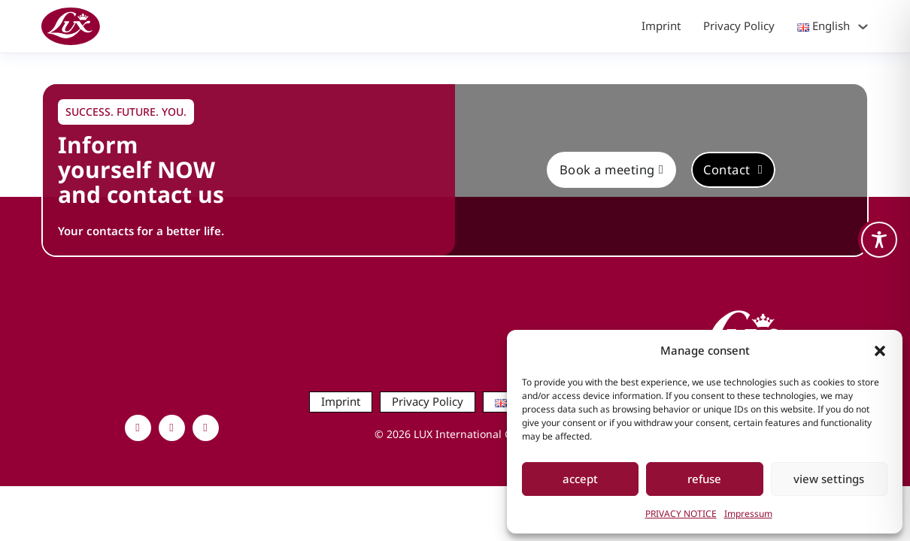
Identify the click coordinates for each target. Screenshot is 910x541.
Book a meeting (612, 169)
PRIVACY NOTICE (681, 513)
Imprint (661, 25)
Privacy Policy (739, 25)
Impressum (748, 513)
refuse (704, 478)
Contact (733, 169)
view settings (828, 478)
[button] (879, 350)
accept (580, 478)
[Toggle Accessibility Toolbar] (879, 239)
